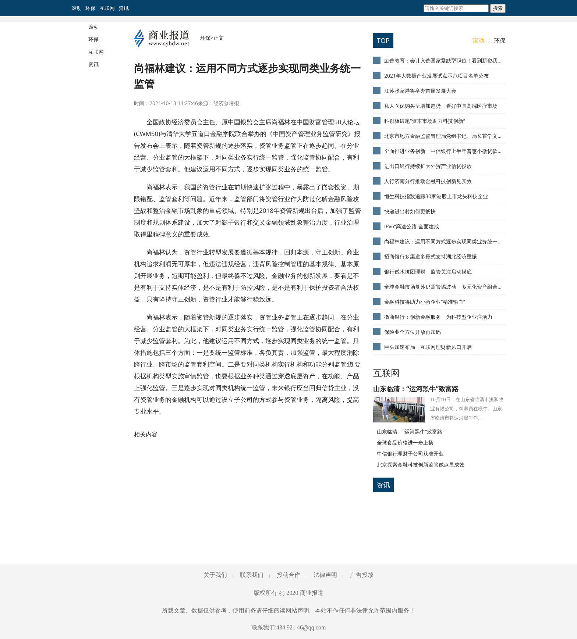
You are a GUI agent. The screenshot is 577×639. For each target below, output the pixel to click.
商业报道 (311, 593)
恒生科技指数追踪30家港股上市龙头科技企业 (436, 196)
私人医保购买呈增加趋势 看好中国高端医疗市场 (441, 105)
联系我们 (251, 575)
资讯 (123, 7)
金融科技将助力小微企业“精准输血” (424, 301)
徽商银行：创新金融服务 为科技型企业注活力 (438, 316)
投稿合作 (288, 575)
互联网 (107, 7)
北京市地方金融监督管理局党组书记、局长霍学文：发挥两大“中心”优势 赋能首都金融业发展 (445, 135)
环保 (90, 7)
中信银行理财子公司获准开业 (410, 453)
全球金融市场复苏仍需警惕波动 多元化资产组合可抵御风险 (445, 286)
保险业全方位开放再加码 (412, 331)
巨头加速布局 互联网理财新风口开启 (428, 346)
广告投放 (362, 575)
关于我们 (215, 575)
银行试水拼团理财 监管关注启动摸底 (428, 271)
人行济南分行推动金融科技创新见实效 (428, 181)
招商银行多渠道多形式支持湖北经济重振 (430, 256)
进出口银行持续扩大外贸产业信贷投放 (428, 166)
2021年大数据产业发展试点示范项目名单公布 (436, 75)
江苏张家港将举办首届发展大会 (420, 90)
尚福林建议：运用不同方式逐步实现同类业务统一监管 (445, 241)
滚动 (76, 7)
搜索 (498, 8)
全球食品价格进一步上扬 (405, 442)
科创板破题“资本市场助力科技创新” (424, 120)
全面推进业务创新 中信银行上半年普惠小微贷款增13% (445, 150)
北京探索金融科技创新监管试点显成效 (420, 464)
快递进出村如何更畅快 (410, 211)
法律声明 (325, 575)
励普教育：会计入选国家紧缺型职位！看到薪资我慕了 (445, 60)
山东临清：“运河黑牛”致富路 (416, 388)
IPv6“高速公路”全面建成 (411, 226)
